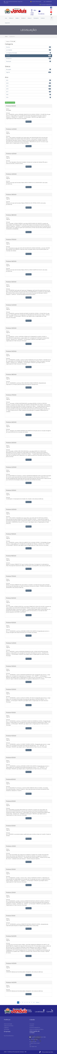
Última (37, 1002)
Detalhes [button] (28, 121)
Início (6, 18)
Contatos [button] (43, 18)
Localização (40, 1010)
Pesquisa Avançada (10, 102)
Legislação (6, 1027)
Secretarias (6, 1029)
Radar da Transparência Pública (36, 1029)
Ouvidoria (32, 1025)
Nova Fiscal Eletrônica (9, 1035)
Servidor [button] (29, 18)
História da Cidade (8, 1023)
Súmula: (8, 113)
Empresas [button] (23, 18)
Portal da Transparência (46, 4)
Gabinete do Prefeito (8, 1025)
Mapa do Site (7, 22)
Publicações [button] (36, 18)
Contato (50, 1010)
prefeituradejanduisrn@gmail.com (40, 1037)
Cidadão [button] (17, 18)
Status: (7, 109)
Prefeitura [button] (11, 18)
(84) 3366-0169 (26, 1010)
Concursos (32, 1023)
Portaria (10, 41)
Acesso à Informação (35, 1)
